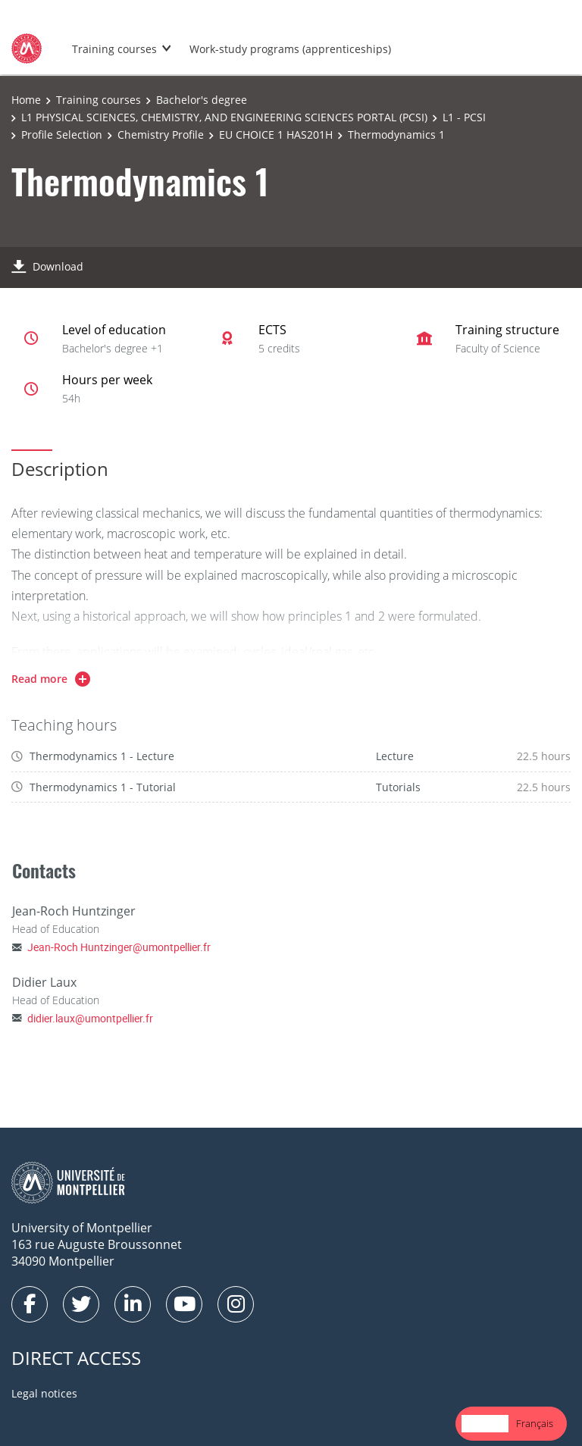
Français (534, 1423)
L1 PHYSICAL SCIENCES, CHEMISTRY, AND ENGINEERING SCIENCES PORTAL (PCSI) (224, 117)
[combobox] (485, 1423)
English (485, 1423)
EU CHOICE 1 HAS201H (276, 134)
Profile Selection (61, 134)
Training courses (114, 49)
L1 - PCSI (464, 117)
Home (26, 99)
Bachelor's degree (201, 99)
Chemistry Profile (160, 134)
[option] (534, 1423)
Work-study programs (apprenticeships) (290, 49)
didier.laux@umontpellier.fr (90, 1018)
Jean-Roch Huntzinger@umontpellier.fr (119, 947)
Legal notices (44, 1393)
